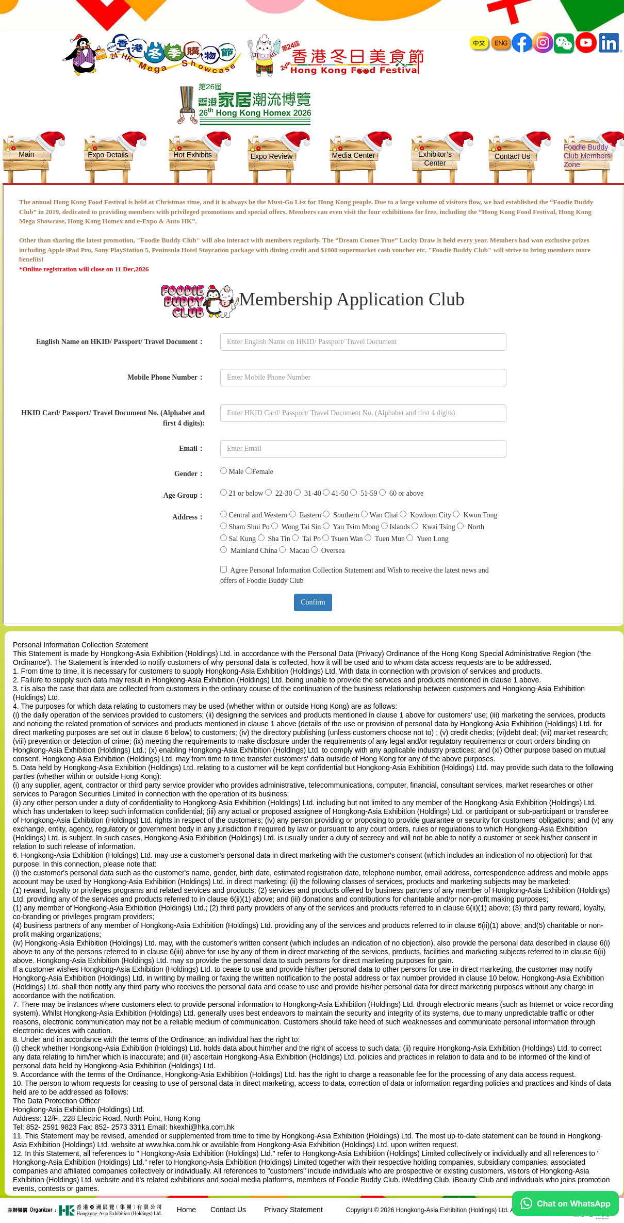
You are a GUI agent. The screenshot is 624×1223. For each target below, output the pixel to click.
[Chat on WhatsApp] (565, 1213)
